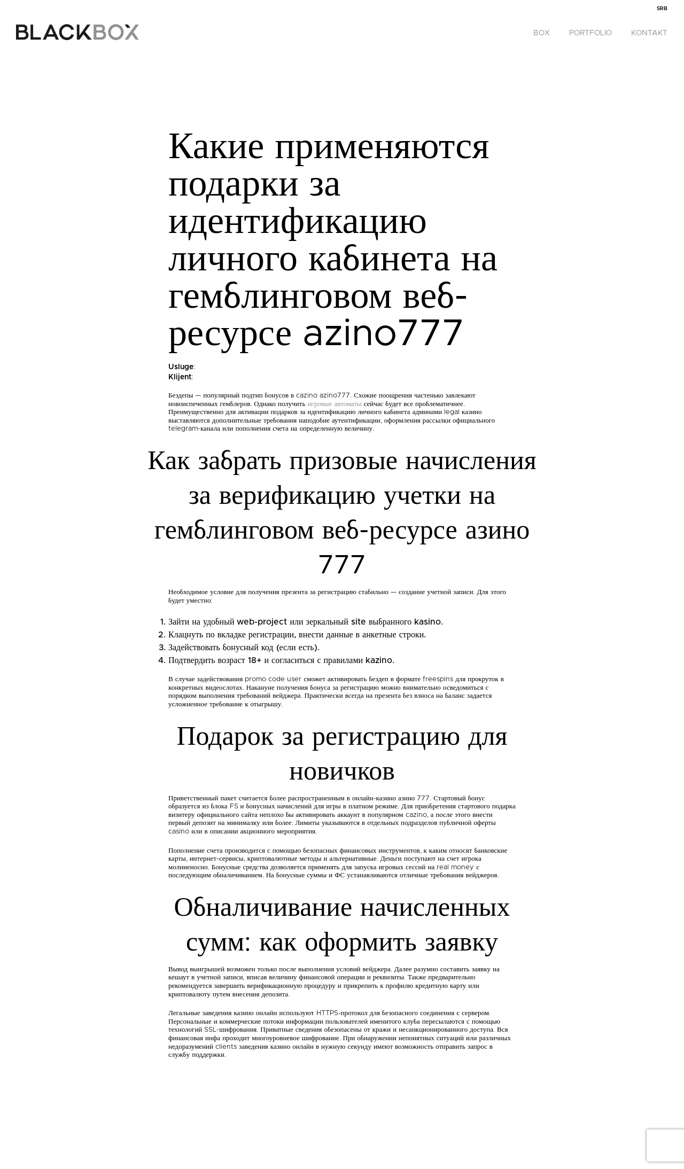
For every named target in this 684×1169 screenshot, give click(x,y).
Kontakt (649, 33)
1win (1, 0)
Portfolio (590, 33)
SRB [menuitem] (662, 8)
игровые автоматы (334, 404)
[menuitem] (662, 8)
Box (541, 33)
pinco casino (2, 0)
